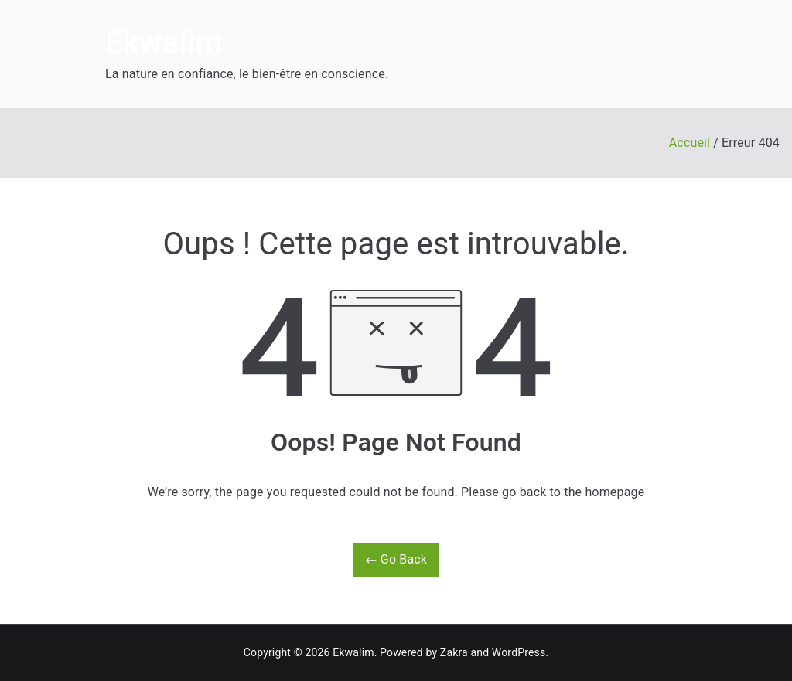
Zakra (454, 652)
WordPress (518, 652)
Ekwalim (163, 43)
